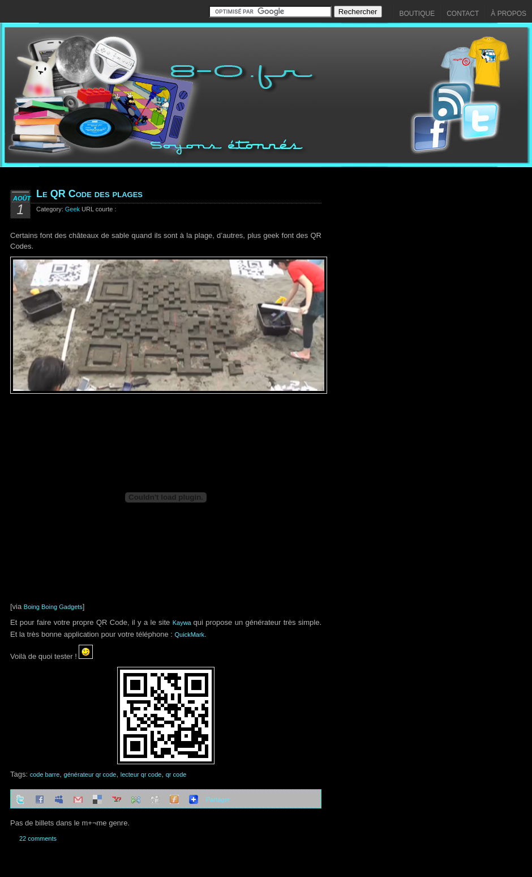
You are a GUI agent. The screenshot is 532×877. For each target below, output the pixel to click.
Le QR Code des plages (89, 193)
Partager (218, 799)
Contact (463, 14)
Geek (72, 209)
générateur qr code (90, 774)
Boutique (417, 14)
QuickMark (190, 634)
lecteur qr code (141, 774)
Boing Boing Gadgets (53, 606)
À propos (508, 14)
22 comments (38, 838)
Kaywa (183, 622)
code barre (45, 774)
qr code (176, 774)
